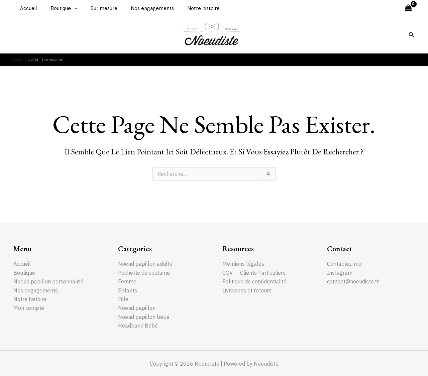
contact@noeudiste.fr (353, 281)
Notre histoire (188, 8)
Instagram (339, 272)
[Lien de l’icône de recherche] (412, 35)
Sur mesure (95, 8)
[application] (69, 8)
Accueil (26, 8)
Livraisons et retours (247, 290)
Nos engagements (140, 8)
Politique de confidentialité (254, 281)
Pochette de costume (144, 272)
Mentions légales (243, 263)
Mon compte (28, 307)
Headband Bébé (138, 325)
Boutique (58, 8)
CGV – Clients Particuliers (254, 272)
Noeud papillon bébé (144, 316)
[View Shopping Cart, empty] (408, 8)
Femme (127, 281)
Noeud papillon (136, 307)
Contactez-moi (344, 263)
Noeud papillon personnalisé (48, 281)
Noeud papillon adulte (145, 263)
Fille (123, 298)
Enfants (127, 290)
